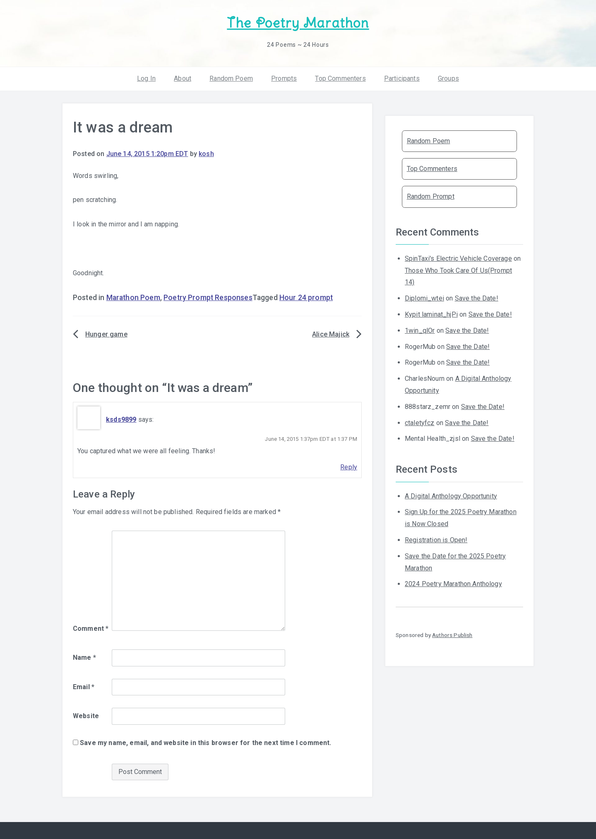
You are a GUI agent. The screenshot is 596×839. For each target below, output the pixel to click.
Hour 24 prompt (306, 297)
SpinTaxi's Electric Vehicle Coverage (458, 258)
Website (86, 716)
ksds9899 (121, 419)
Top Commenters (340, 78)
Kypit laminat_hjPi (431, 314)
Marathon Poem (133, 297)
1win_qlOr (420, 330)
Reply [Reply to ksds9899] (348, 467)
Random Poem (231, 78)
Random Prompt (430, 196)
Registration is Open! (436, 540)
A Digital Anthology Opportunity (451, 496)
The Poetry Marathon (298, 22)
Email (83, 687)
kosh (206, 154)
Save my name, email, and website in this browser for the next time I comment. (205, 743)
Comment (90, 628)
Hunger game (106, 334)
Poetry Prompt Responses (207, 297)
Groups (448, 78)
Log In (146, 78)
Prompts (284, 78)
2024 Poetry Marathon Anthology (453, 584)
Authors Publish (452, 635)
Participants (402, 78)
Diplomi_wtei (424, 298)
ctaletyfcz (420, 423)
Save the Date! (476, 298)
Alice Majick (330, 334)
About (182, 78)
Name (84, 657)
